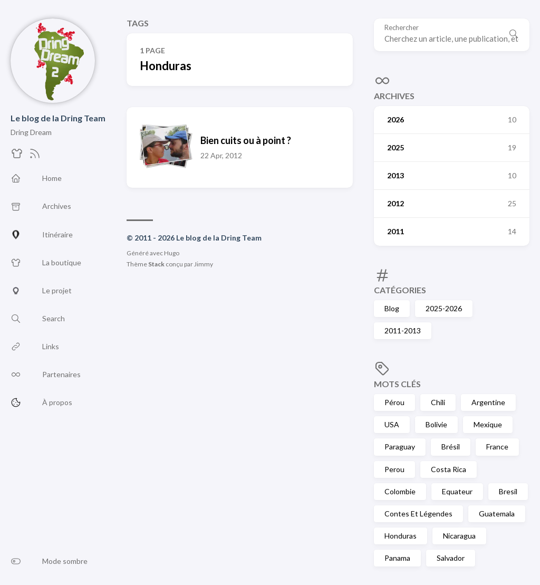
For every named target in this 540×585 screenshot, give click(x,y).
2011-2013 (402, 330)
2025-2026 (444, 308)
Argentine (488, 402)
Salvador (451, 557)
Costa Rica (448, 469)
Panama (397, 557)
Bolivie (436, 424)
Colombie (400, 491)
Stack (156, 264)
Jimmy (203, 264)
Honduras (400, 535)
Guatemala (497, 513)
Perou (394, 469)
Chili (438, 402)
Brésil (450, 446)
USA (391, 424)
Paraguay (399, 446)
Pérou (394, 402)
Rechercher (401, 28)
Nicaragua (459, 535)
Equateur (457, 491)
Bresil (508, 491)
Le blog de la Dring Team (58, 118)
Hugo (171, 253)
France (497, 446)
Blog (391, 308)
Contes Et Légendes (418, 513)
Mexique (488, 424)
